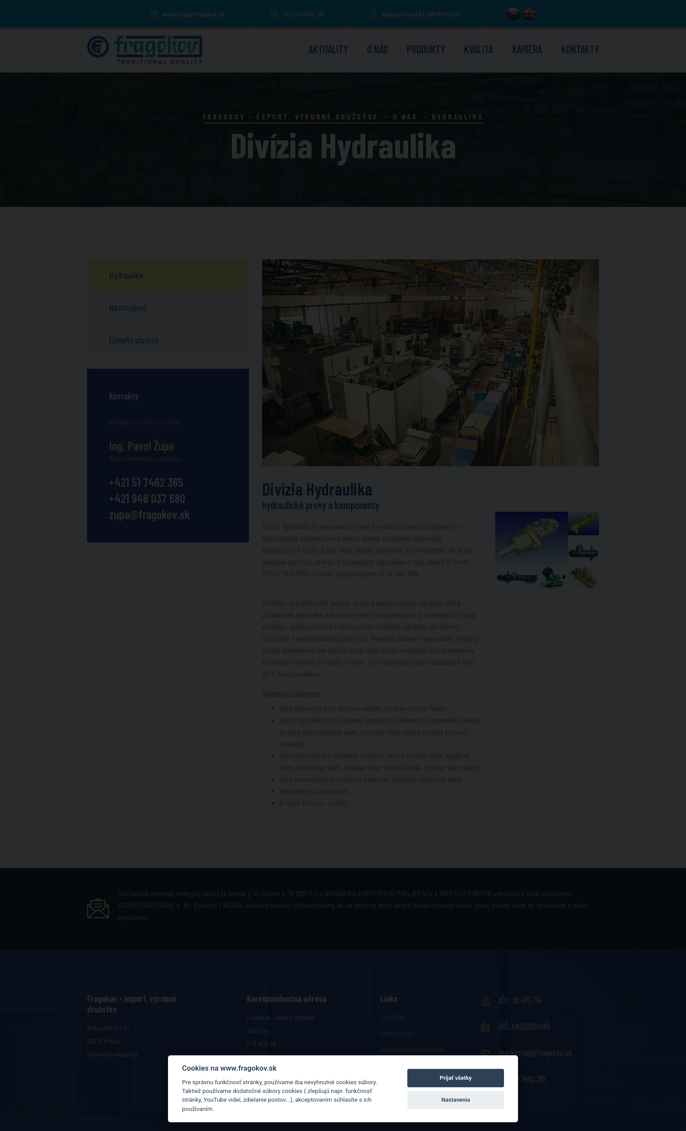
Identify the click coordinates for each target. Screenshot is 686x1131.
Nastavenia (455, 1099)
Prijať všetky (456, 1078)
